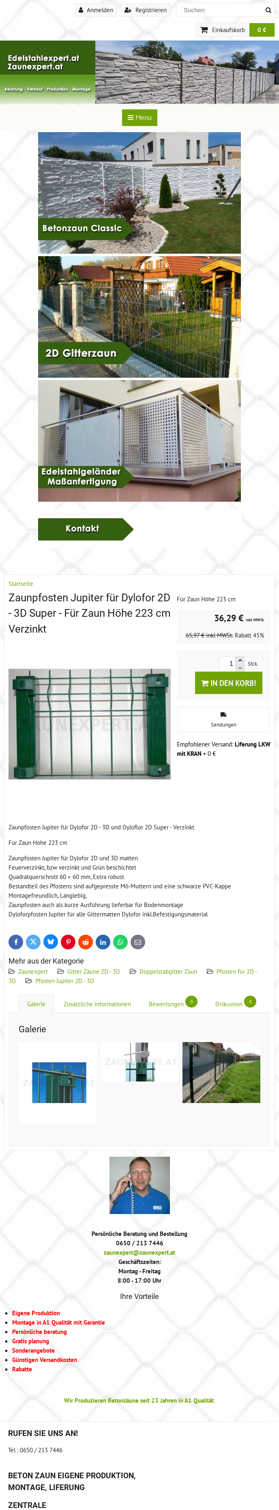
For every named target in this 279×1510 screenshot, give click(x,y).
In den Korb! (228, 683)
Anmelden (96, 10)
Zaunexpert (33, 971)
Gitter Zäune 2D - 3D (93, 971)
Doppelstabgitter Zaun (168, 971)
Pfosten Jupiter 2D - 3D (64, 981)
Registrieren (145, 10)
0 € (262, 30)
